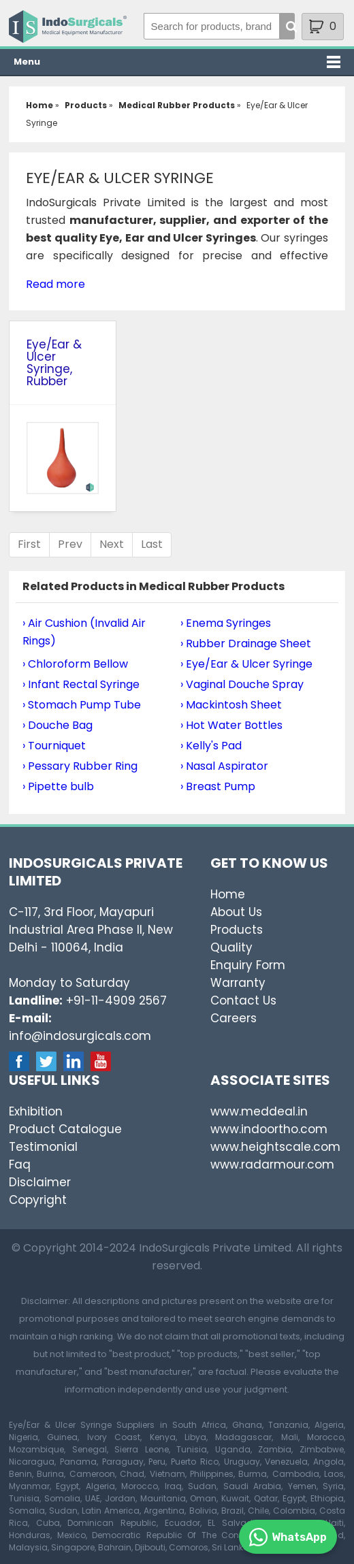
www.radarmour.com (272, 1164)
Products (236, 930)
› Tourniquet (54, 745)
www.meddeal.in (259, 1111)
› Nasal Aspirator (224, 766)
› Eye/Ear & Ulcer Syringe (246, 664)
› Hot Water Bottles (231, 725)
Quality (231, 947)
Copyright (38, 1200)
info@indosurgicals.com (80, 1036)
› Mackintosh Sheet (231, 705)
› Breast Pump (217, 786)
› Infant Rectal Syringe (81, 684)
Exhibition (36, 1111)
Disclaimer (40, 1182)
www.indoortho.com (268, 1129)
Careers (233, 1018)
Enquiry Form (247, 965)
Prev (70, 544)
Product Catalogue (65, 1129)
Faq (20, 1164)
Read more (55, 284)
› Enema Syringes (225, 623)
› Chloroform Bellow (75, 664)
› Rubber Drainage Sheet (245, 643)
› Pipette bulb (58, 786)
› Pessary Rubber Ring (80, 766)
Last (152, 544)
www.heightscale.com (275, 1147)
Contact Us (243, 1000)
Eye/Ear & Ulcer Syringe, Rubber (54, 362)
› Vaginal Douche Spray (242, 684)
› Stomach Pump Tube (81, 705)
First (29, 544)
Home (227, 894)
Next (111, 544)
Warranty (238, 983)
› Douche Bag (57, 725)
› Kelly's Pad (211, 745)
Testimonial (43, 1147)
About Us (236, 912)
